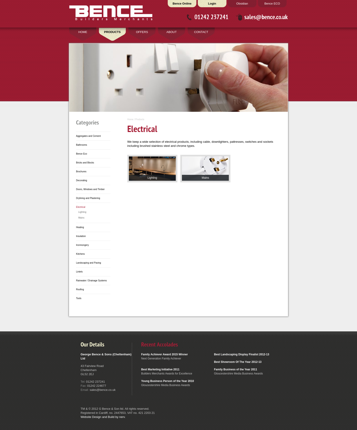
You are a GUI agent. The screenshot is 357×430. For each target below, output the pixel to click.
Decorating (81, 180)
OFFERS (142, 32)
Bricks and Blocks (85, 162)
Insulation (81, 236)
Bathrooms (81, 145)
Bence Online (182, 3)
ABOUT (171, 32)
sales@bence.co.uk (266, 17)
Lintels (79, 271)
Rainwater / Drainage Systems (91, 280)
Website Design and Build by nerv (103, 417)
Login (212, 3)
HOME (82, 32)
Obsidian (242, 3)
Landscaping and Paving (88, 263)
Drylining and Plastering (88, 198)
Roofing (80, 289)
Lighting (82, 212)
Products (139, 119)
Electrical (80, 207)
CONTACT (201, 32)
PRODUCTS (112, 32)
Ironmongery (82, 245)
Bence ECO (272, 3)
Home (130, 119)
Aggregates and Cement (88, 136)
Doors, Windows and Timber (90, 189)
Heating (80, 227)
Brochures (81, 171)
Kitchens (80, 254)
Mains (81, 217)
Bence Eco (81, 154)
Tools (78, 298)
